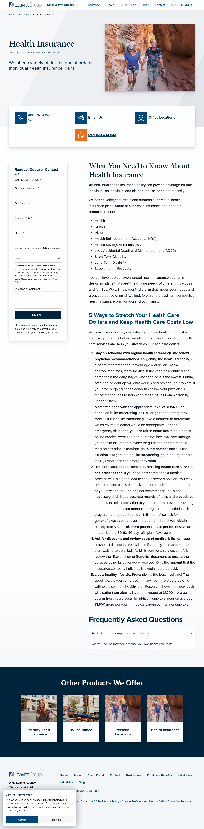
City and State (23, 218)
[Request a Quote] (102, 135)
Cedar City (14, 52)
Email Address (24, 203)
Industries (66, 782)
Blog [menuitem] (146, 5)
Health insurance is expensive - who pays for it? (122, 633)
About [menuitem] (110, 5)
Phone (19, 233)
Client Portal (96, 775)
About (78, 775)
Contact (115, 775)
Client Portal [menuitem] (129, 5)
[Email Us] (95, 118)
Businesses (133, 775)
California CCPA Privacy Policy (99, 801)
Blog (82, 782)
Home (12, 14)
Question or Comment (28, 288)
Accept (22, 819)
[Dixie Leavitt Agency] (25, 5)
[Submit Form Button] (38, 315)
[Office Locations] (162, 118)
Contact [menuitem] (160, 5)
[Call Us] (42, 118)
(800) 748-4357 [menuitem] (181, 5)
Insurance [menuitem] (93, 5)
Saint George (52, 52)
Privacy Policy (17, 810)
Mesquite (40, 52)
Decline (56, 819)
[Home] (25, 774)
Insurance (24, 14)
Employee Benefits (159, 775)
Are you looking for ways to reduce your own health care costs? (132, 644)
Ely (22, 52)
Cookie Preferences (134, 801)
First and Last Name (27, 188)
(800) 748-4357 (89, 791)
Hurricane (29, 52)
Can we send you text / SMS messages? (37, 250)
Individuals (185, 775)
